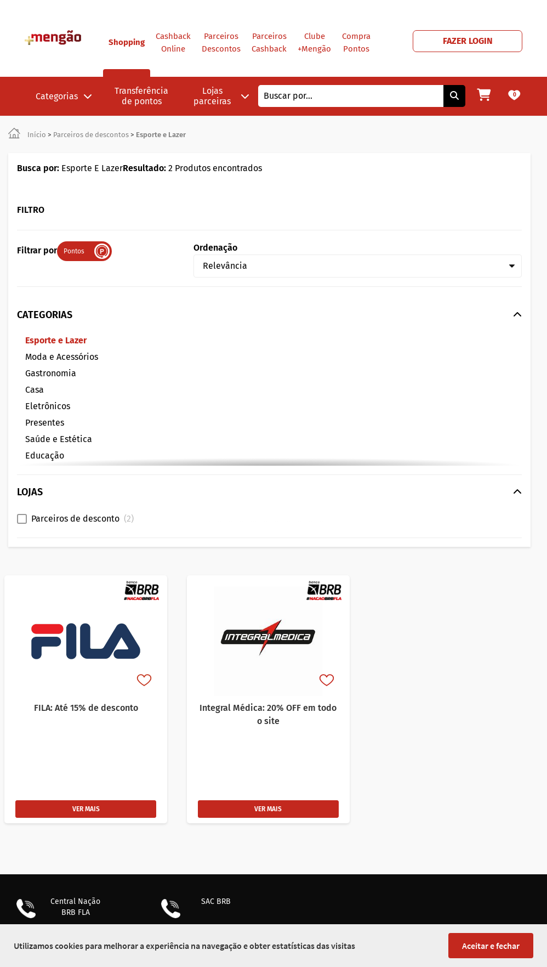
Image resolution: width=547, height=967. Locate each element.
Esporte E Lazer (70, 168)
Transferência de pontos (141, 96)
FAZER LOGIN (468, 41)
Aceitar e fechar (491, 945)
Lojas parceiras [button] (221, 96)
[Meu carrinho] (483, 96)
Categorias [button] (64, 96)
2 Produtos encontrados (192, 168)
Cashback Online (173, 42)
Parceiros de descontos (91, 135)
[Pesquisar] (454, 96)
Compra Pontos (356, 42)
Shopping (126, 57)
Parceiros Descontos (221, 42)
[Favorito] (145, 681)
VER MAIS (86, 809)
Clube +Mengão (314, 42)
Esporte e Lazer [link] (161, 135)
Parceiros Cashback (269, 42)
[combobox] (350, 96)
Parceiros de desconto (82, 518)
